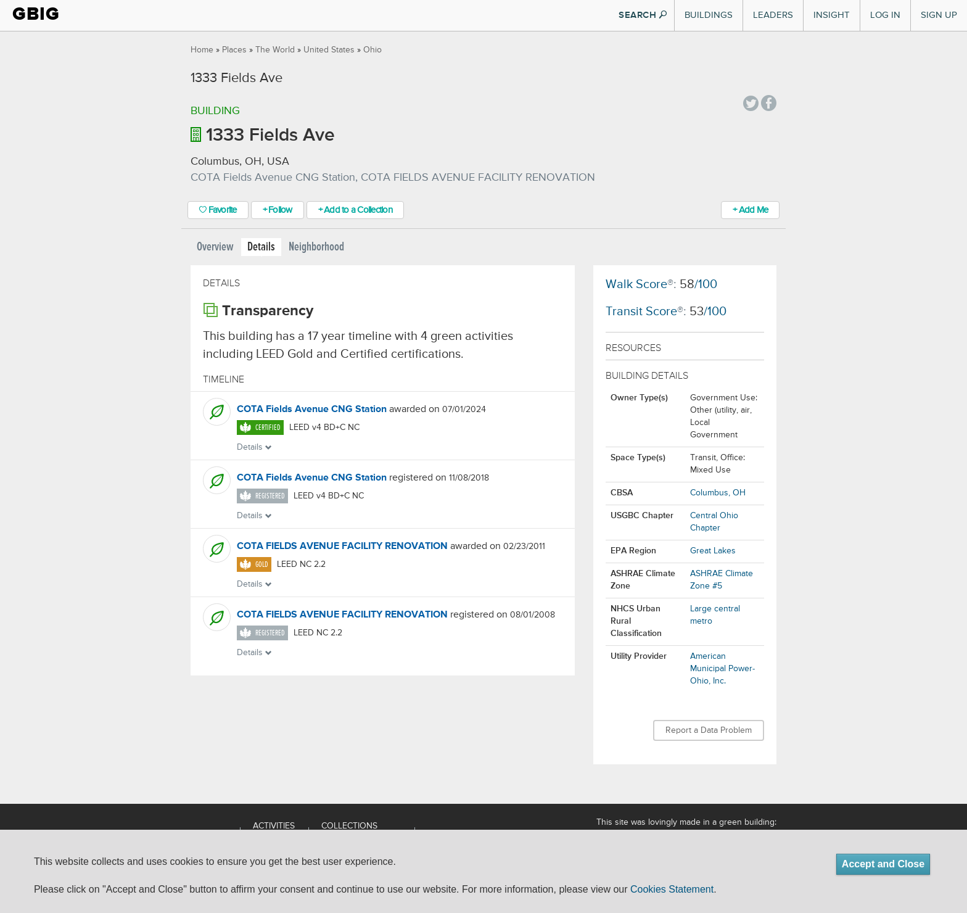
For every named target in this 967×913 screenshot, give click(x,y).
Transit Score (641, 312)
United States (329, 50)
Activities (274, 826)
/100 (698, 285)
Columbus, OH (718, 493)
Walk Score (636, 285)
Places (234, 50)
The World (275, 50)
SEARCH (643, 15)
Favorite (218, 210)
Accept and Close (883, 864)
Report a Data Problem (708, 730)
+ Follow (277, 210)
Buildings (709, 15)
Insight (831, 15)
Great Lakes (713, 551)
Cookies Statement (672, 889)
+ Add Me (750, 210)
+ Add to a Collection (355, 210)
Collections (349, 826)
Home (202, 50)
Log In (885, 15)
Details (261, 247)
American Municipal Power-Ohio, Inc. (722, 668)
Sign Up (939, 15)
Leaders (773, 15)
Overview (215, 247)
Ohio (372, 50)
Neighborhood (316, 247)
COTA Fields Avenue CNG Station (312, 410)
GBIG (36, 13)
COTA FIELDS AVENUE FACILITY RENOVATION (342, 547)
